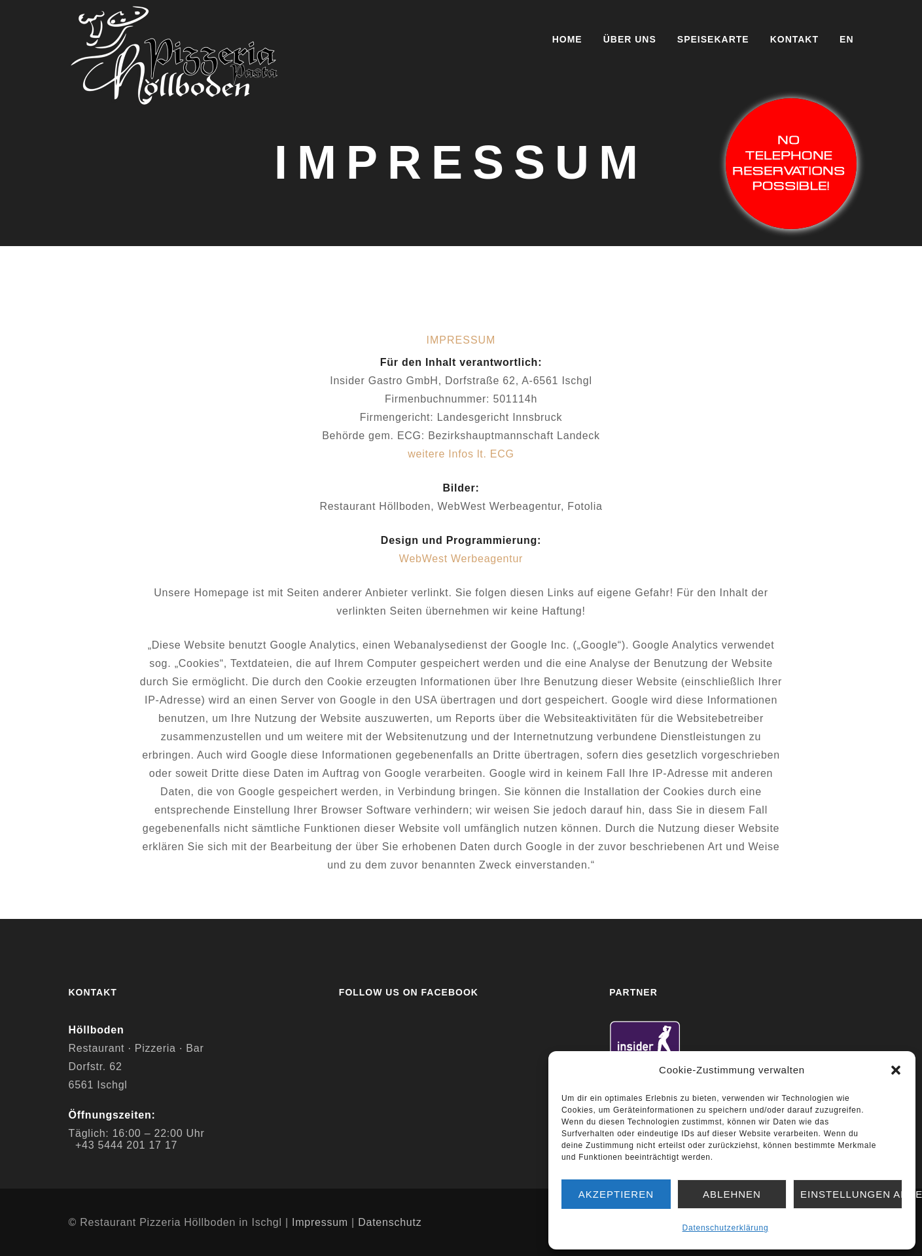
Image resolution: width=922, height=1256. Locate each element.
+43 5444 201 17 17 (126, 1145)
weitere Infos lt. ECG (461, 453)
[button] (895, 1070)
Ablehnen (732, 1194)
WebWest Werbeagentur (461, 558)
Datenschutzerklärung (726, 1227)
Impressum (320, 1222)
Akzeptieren (616, 1194)
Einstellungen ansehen (851, 1194)
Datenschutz (389, 1222)
